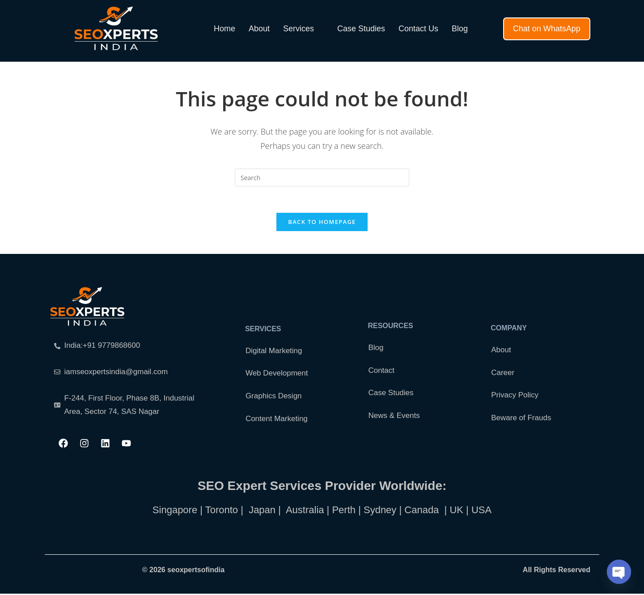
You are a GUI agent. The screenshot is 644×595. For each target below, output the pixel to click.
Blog (460, 28)
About (259, 28)
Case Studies (361, 28)
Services (303, 28)
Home (224, 28)
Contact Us (418, 28)
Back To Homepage (322, 223)
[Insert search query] (322, 177)
